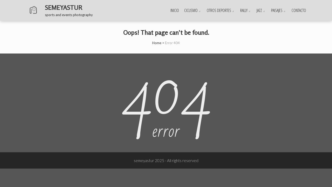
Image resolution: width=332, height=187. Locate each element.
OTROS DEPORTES (219, 10)
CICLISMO (191, 10)
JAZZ (259, 10)
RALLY (243, 10)
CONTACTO (299, 10)
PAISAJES (276, 10)
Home (156, 43)
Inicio (174, 10)
